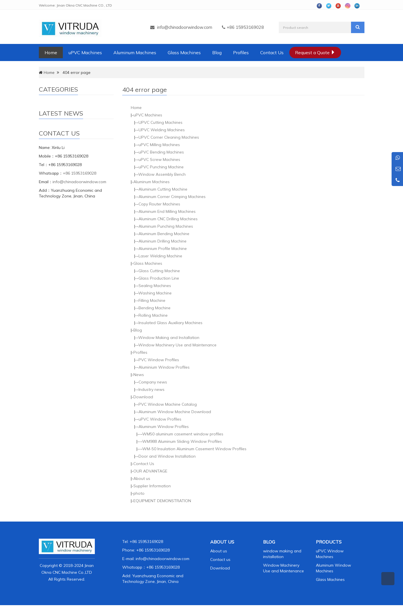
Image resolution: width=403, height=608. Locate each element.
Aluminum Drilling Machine (163, 241)
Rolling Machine (153, 315)
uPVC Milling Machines (159, 144)
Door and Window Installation (167, 456)
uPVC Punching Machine (161, 166)
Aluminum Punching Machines (166, 226)
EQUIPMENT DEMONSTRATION (162, 500)
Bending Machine (155, 307)
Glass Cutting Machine (159, 270)
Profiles (241, 52)
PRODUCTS (329, 542)
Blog (217, 52)
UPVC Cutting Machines (161, 122)
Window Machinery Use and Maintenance (177, 345)
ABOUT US (222, 542)
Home (51, 52)
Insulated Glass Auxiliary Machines (170, 322)
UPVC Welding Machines (162, 129)
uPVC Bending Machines (161, 152)
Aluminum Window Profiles (164, 426)
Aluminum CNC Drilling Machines (168, 218)
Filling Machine (152, 300)
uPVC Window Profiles (160, 419)
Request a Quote (315, 52)
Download (143, 396)
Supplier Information (152, 485)
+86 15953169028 (79, 173)
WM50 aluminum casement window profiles (182, 434)
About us (141, 478)
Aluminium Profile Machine (163, 248)
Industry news (152, 389)
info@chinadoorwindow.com (184, 27)
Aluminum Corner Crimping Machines (172, 196)
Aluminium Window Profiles (164, 367)
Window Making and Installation (168, 337)
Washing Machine (155, 293)
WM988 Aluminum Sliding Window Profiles (182, 441)
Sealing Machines (155, 285)
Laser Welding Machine (160, 255)
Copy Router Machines (159, 204)
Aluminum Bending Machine (164, 233)
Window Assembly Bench (162, 174)
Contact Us (272, 52)
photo (139, 493)
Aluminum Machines (134, 52)
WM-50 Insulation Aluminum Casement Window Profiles (194, 448)
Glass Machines (184, 52)
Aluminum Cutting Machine (163, 189)
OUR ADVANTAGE (150, 471)
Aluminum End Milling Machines (167, 211)
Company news (153, 382)
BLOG (269, 542)
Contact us (220, 559)
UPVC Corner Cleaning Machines (169, 137)
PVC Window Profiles (159, 359)
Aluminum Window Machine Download (175, 411)
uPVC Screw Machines (159, 159)
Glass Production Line (159, 278)
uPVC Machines (85, 52)
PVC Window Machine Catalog (168, 404)
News (138, 374)
